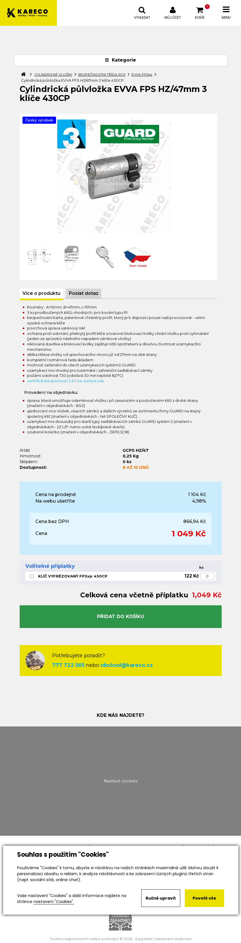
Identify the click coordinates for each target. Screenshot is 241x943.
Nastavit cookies (120, 781)
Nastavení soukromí (173, 939)
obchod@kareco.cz (126, 665)
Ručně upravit (161, 898)
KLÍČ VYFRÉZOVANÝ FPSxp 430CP (73, 576)
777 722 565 (68, 665)
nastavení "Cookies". (54, 901)
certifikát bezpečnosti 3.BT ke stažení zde (65, 381)
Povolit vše (204, 898)
